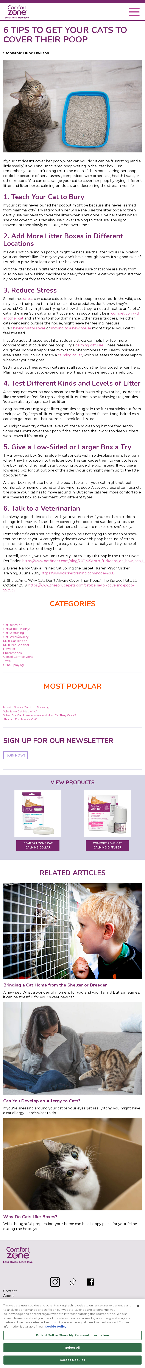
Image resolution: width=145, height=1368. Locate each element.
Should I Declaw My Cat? (20, 719)
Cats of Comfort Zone (18, 656)
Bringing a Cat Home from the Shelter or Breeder (55, 985)
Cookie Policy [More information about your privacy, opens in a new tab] (55, 1326)
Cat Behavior (12, 625)
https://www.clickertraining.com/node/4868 (78, 573)
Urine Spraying (13, 665)
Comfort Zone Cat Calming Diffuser (107, 846)
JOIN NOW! (15, 755)
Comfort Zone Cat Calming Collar (38, 846)
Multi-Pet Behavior (16, 645)
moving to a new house (71, 328)
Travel (7, 660)
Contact (10, 1291)
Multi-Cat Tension (15, 640)
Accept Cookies (72, 1360)
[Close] (138, 1306)
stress (28, 299)
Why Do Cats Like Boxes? (30, 1217)
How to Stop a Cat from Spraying (26, 707)
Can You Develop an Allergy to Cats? (41, 1101)
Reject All (72, 1347)
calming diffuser (89, 345)
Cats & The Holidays (16, 629)
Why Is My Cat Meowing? (20, 711)
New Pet (9, 648)
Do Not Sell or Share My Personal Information (72, 1335)
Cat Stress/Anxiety (15, 637)
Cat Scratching (13, 632)
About (8, 1296)
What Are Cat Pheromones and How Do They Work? (39, 715)
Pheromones (12, 653)
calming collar (70, 355)
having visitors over (29, 328)
